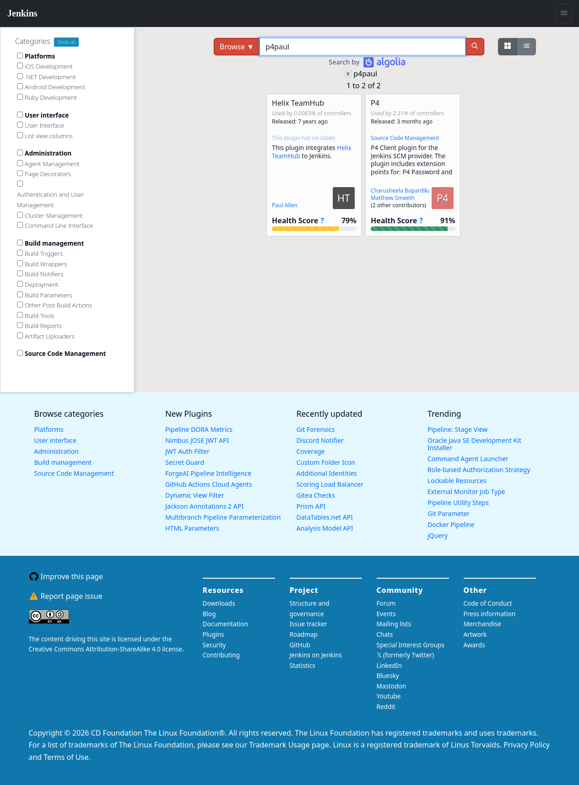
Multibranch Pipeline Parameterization (223, 517)
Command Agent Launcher (468, 458)
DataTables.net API (325, 517)
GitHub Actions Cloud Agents (208, 484)
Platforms (49, 429)
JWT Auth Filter (187, 451)
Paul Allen (285, 205)
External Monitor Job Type (466, 491)
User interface (55, 440)
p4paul (365, 74)
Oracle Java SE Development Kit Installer (474, 444)
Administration (56, 451)
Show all (67, 42)
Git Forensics (316, 429)
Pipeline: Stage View (457, 429)
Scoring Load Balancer (330, 484)
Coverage (311, 451)
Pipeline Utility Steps (458, 502)
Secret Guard (184, 462)
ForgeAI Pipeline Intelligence (208, 473)
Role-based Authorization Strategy (478, 469)
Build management (63, 462)
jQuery (437, 535)
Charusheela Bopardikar (402, 190)
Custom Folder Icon (326, 462)
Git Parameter (448, 513)
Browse (237, 47)
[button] (314, 165)
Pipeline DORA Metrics (199, 429)
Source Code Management (405, 138)
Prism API (311, 506)
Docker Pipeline (451, 524)
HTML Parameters (192, 528)
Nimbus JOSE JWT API (197, 440)
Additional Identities (327, 473)
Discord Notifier (320, 440)
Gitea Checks (316, 495)
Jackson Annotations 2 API (204, 506)
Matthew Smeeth (393, 198)
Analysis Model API (325, 528)
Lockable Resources (457, 480)
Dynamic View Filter (194, 495)
